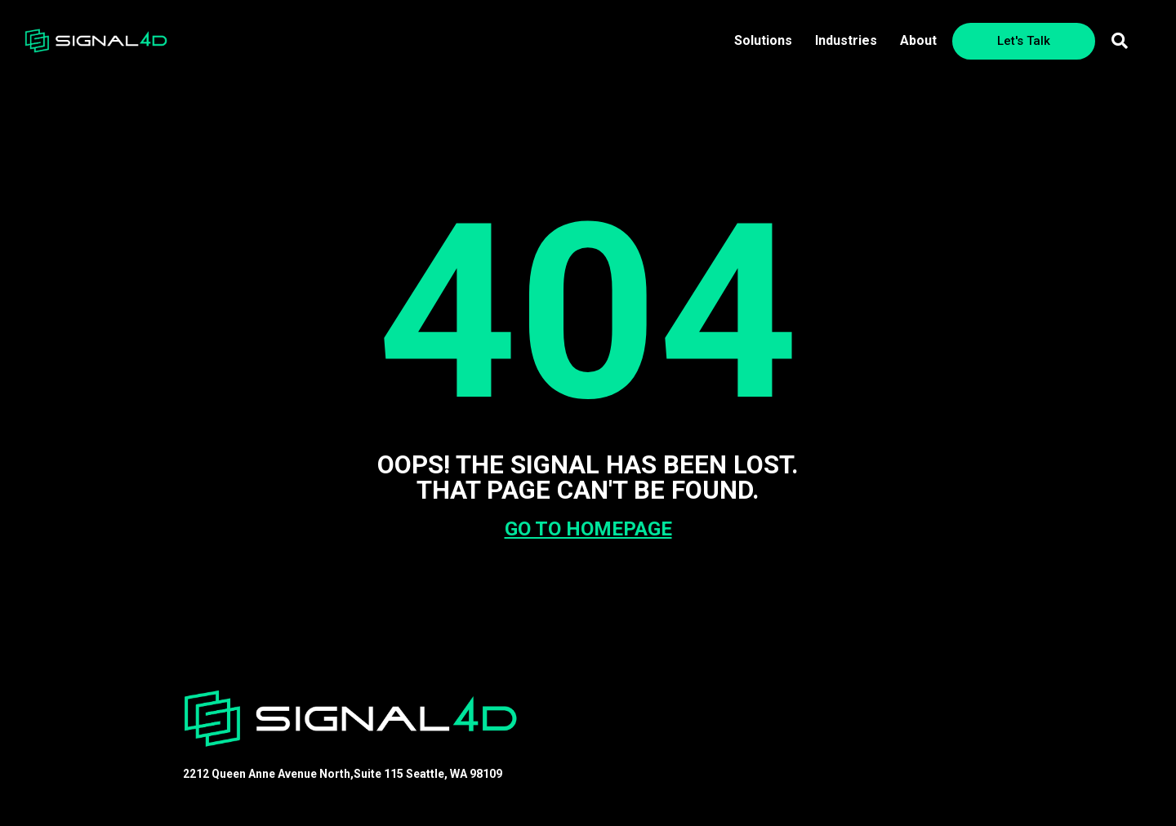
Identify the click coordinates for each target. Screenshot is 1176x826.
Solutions (763, 40)
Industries (846, 40)
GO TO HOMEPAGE (588, 528)
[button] (1119, 40)
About (918, 40)
